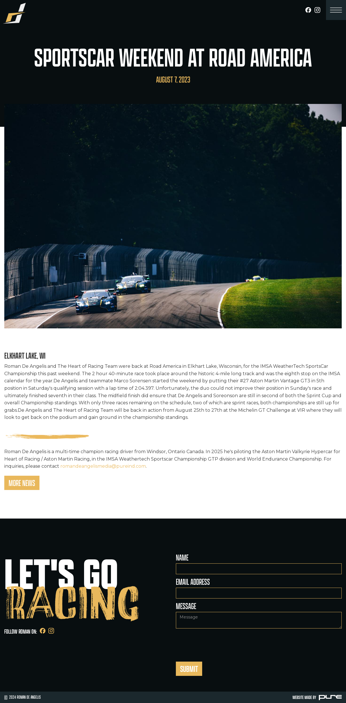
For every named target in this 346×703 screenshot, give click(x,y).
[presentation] (219, 642)
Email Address (193, 581)
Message (186, 605)
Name (182, 557)
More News (22, 483)
